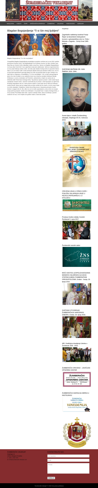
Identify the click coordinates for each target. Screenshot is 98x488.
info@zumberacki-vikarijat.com (18, 459)
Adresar (80, 23)
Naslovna (10, 23)
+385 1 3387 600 (13, 457)
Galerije (60, 23)
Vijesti (19, 23)
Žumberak (51, 23)
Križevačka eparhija (37, 23)
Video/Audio (70, 23)
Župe (25, 23)
